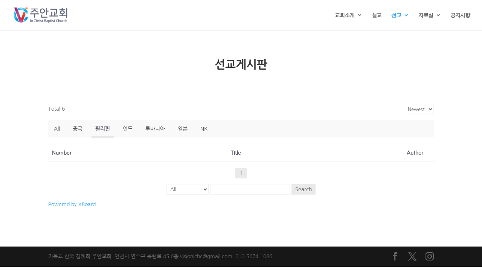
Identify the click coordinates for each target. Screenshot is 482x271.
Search (303, 189)
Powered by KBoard (72, 204)
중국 (77, 128)
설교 (376, 15)
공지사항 (460, 15)
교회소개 (344, 15)
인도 (128, 128)
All (57, 128)
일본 (183, 128)
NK (203, 128)
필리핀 (102, 128)
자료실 (425, 15)
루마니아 (155, 128)
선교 (396, 15)
